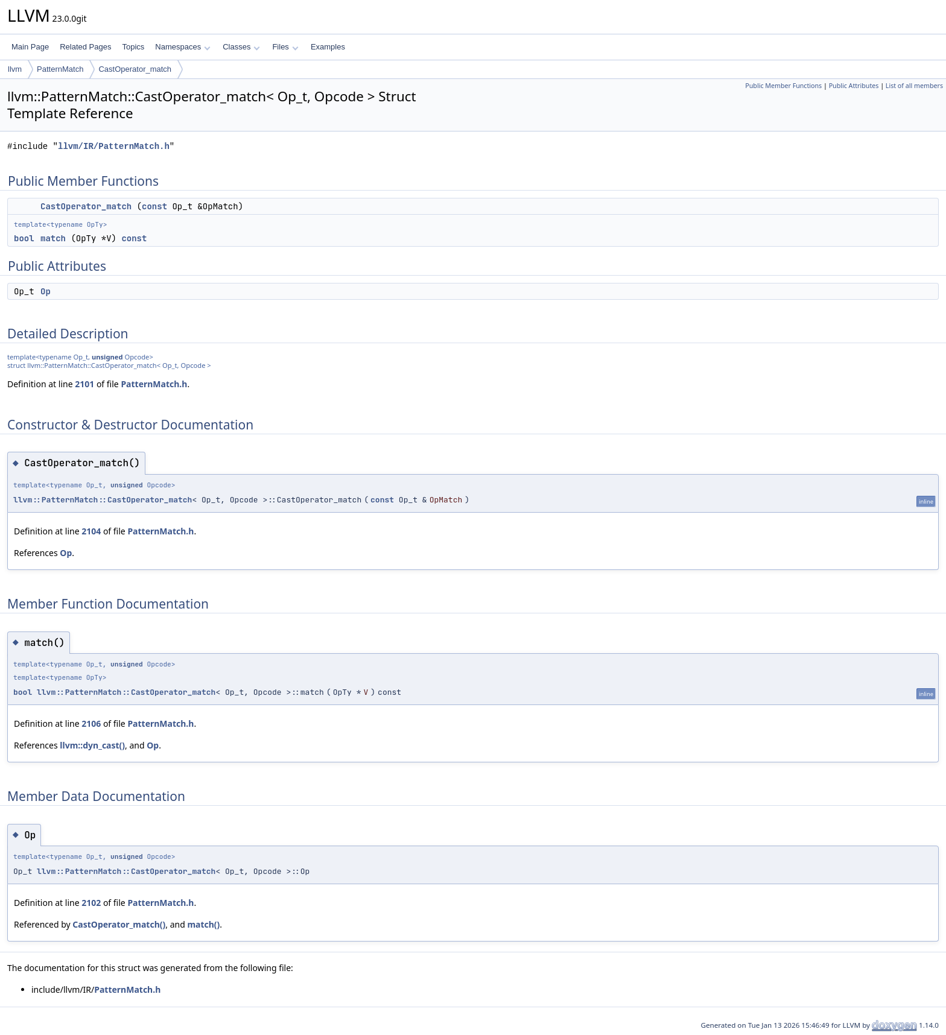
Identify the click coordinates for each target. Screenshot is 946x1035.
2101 (84, 384)
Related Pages (85, 46)
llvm (15, 69)
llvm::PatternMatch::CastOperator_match (102, 500)
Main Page (30, 46)
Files (285, 46)
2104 (91, 531)
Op (45, 291)
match (53, 238)
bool (24, 238)
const (154, 206)
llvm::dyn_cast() (92, 745)
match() (203, 924)
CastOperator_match (134, 69)
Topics (133, 46)
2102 (91, 902)
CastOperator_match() (118, 924)
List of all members (914, 85)
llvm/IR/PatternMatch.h (114, 146)
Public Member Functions (783, 85)
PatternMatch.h (154, 384)
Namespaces (182, 46)
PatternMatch (60, 69)
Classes (241, 46)
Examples (328, 46)
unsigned (107, 356)
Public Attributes (854, 85)
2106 (91, 723)
